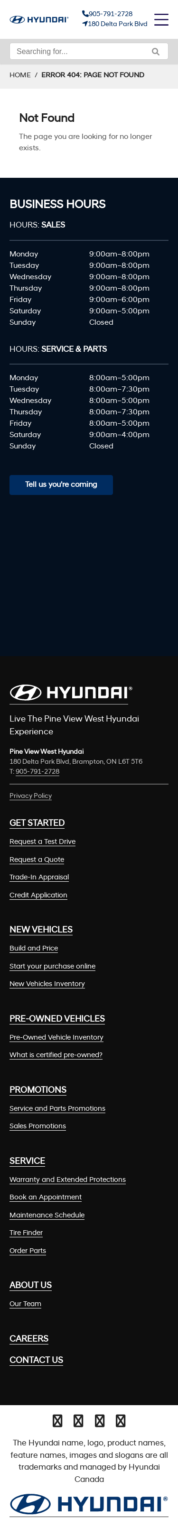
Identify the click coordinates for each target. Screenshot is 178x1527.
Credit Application (38, 895)
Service (27, 1161)
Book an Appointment (45, 1197)
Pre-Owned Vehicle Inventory (56, 1038)
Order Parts (27, 1251)
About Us (30, 1285)
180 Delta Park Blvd (118, 24)
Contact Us (36, 1360)
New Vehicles (41, 930)
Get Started (37, 823)
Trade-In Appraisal (39, 877)
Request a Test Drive (42, 842)
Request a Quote (36, 860)
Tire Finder (26, 1233)
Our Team (25, 1304)
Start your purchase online (52, 966)
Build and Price (33, 948)
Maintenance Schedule (46, 1215)
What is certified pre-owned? (56, 1055)
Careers (28, 1339)
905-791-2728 (110, 14)
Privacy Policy (30, 796)
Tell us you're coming (61, 485)
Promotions (37, 1090)
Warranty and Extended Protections (67, 1180)
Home (20, 75)
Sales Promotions (37, 1126)
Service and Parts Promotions (57, 1109)
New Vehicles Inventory (47, 984)
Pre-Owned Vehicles (57, 1019)
